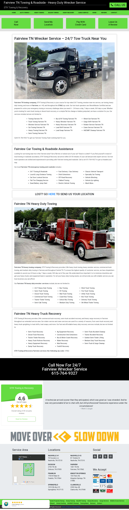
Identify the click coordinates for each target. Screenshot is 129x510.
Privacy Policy (76, 508)
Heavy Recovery (92, 502)
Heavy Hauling (61, 504)
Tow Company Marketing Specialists (38, 508)
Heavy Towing (70, 502)
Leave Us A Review (113, 24)
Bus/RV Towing (81, 502)
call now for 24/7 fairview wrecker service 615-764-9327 (64, 370)
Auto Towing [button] (24, 12)
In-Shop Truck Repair (48, 504)
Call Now (16, 24)
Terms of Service (66, 508)
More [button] (94, 12)
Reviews (92, 504)
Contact (99, 504)
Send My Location (48, 24)
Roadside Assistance (40, 502)
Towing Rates (84, 504)
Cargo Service (104, 502)
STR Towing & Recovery (16, 7)
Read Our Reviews (22, 420)
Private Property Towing (56, 502)
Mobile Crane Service (117, 502)
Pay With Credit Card (80, 24)
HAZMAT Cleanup (73, 504)
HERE (52, 195)
